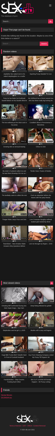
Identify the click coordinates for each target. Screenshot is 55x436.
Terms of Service (15, 426)
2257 (24, 426)
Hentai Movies (6, 395)
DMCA (30, 426)
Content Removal (39, 426)
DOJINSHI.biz (6, 398)
